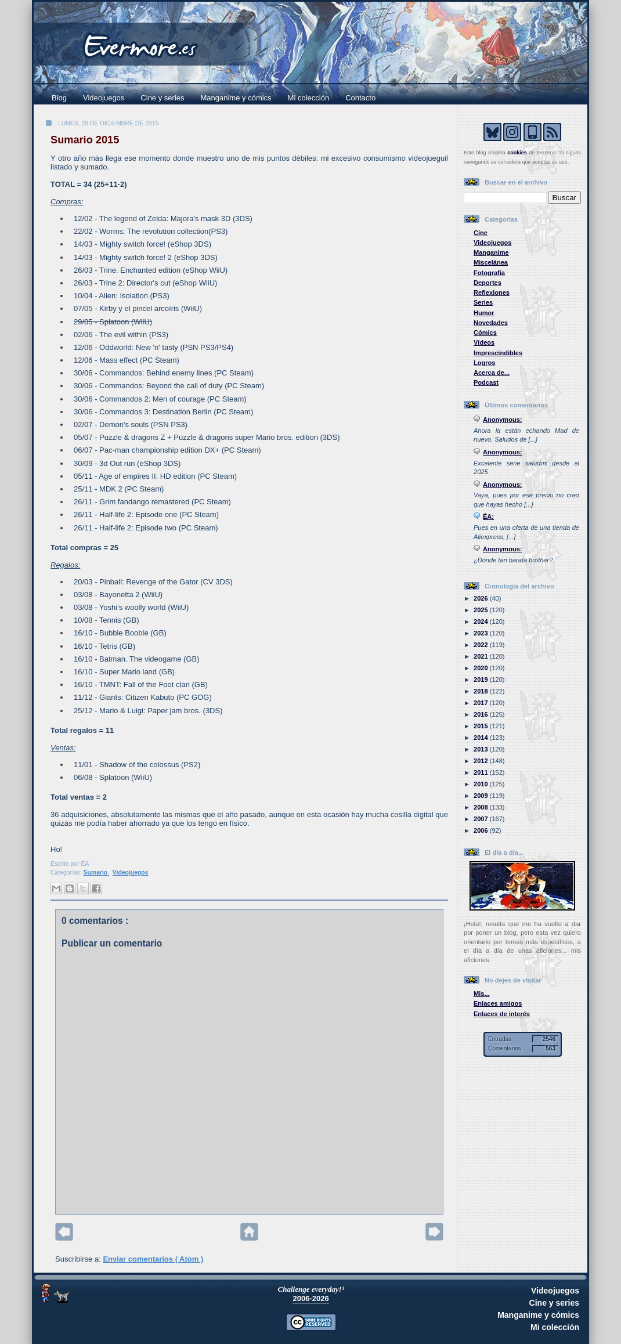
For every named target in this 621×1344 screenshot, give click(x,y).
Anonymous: (502, 419)
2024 (482, 621)
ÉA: (488, 516)
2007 (482, 818)
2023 (482, 633)
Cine (481, 232)
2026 (482, 598)
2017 (482, 702)
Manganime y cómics (236, 97)
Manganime (491, 252)
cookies (517, 153)
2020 (482, 667)
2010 (482, 784)
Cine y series (162, 97)
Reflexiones (492, 292)
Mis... (482, 993)
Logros (484, 362)
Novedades (491, 322)
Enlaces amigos (498, 1003)
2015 (482, 725)
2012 (482, 760)
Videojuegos (103, 97)
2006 (482, 830)
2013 (482, 749)
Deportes (487, 282)
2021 (482, 656)
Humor (484, 312)
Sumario (96, 872)
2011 (482, 772)
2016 (482, 714)
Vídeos (484, 342)
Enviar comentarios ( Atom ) (153, 1259)
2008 (482, 807)
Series (483, 302)
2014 (482, 737)
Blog (59, 97)
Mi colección (309, 97)
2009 (482, 795)
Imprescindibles (498, 352)
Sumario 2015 (84, 140)
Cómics (485, 332)
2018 (482, 691)
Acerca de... (492, 372)
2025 (482, 609)
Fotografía (489, 272)
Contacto (360, 97)
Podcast (486, 382)
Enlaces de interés (502, 1013)
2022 (482, 644)
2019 (482, 679)
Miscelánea (491, 262)
